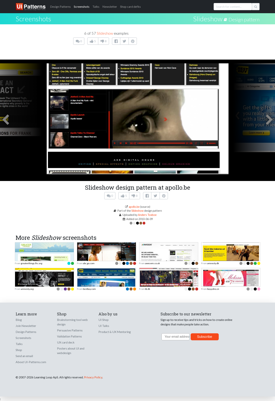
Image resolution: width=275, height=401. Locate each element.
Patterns (60, 6)
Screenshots (81, 6)
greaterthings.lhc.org (31, 263)
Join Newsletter (26, 325)
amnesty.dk (213, 263)
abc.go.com (88, 263)
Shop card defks (130, 6)
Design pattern (244, 19)
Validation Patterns (69, 336)
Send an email (24, 356)
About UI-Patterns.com (31, 362)
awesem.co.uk (152, 263)
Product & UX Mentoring (114, 332)
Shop (19, 350)
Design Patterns (26, 332)
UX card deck (66, 342)
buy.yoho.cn (213, 289)
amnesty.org (27, 289)
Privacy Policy (93, 377)
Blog (19, 319)
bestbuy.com (89, 289)
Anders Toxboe (147, 214)
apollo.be (134, 206)
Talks (95, 6)
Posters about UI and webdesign (70, 351)
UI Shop (103, 319)
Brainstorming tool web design (72, 322)
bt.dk (147, 289)
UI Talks (103, 325)
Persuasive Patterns (70, 330)
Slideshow (207, 19)
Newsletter (109, 6)
